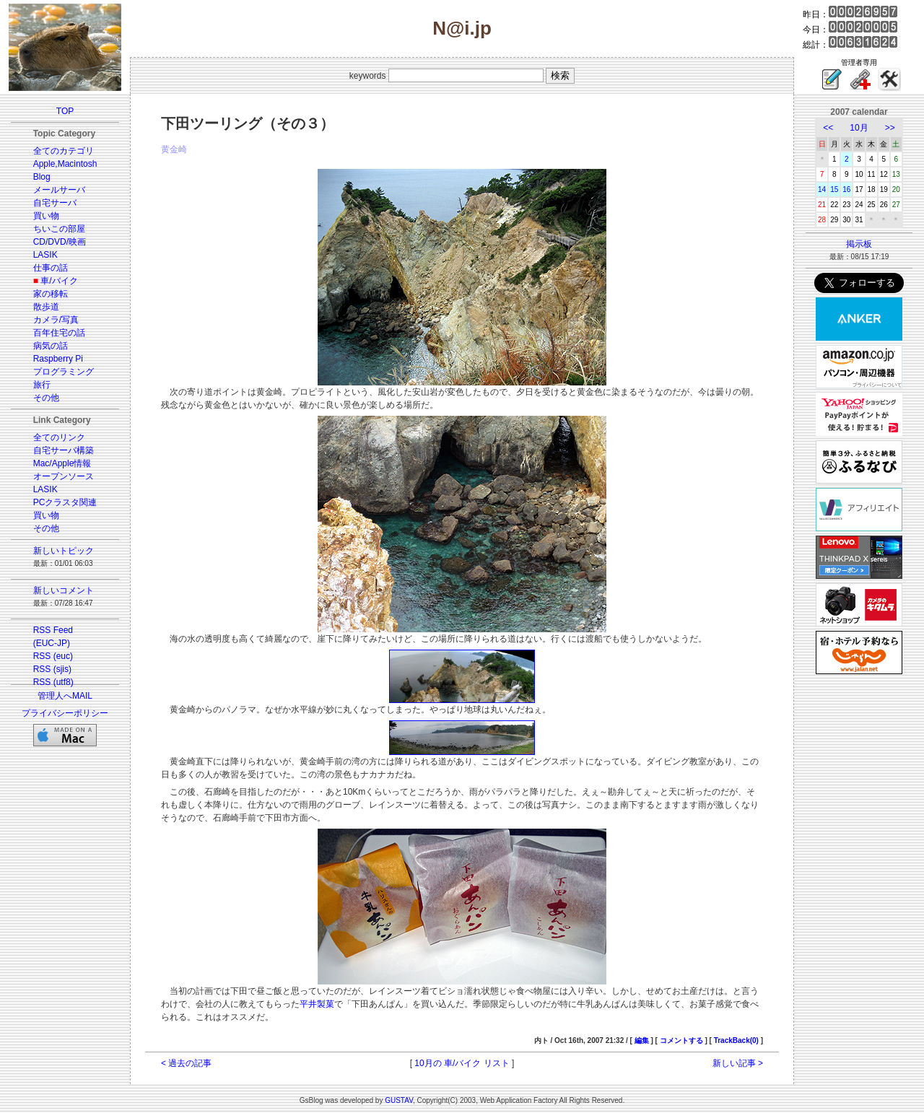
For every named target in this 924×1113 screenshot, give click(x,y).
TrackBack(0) (736, 1040)
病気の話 (50, 346)
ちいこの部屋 (59, 229)
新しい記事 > (737, 1063)
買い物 (46, 216)
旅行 (42, 385)
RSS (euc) (53, 656)
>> (890, 128)
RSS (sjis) (52, 669)
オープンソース (63, 476)
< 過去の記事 (186, 1063)
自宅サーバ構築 (63, 450)
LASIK (45, 255)
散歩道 (46, 307)
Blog (42, 177)
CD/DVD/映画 (59, 242)
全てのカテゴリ (63, 151)
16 (846, 189)
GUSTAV (399, 1100)
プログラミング (63, 372)
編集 (642, 1040)
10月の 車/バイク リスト (461, 1063)
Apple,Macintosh (65, 164)
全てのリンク (59, 437)
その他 (46, 398)
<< (828, 128)
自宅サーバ (55, 203)
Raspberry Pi (58, 359)
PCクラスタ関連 (65, 502)
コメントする (681, 1040)
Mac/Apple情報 (62, 463)
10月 (859, 128)
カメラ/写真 (56, 320)
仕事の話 (50, 268)
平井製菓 (317, 1004)
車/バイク (58, 281)
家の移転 (50, 294)
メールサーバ (59, 190)
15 (834, 189)
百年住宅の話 (59, 333)
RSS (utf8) (53, 682)
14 (822, 189)
